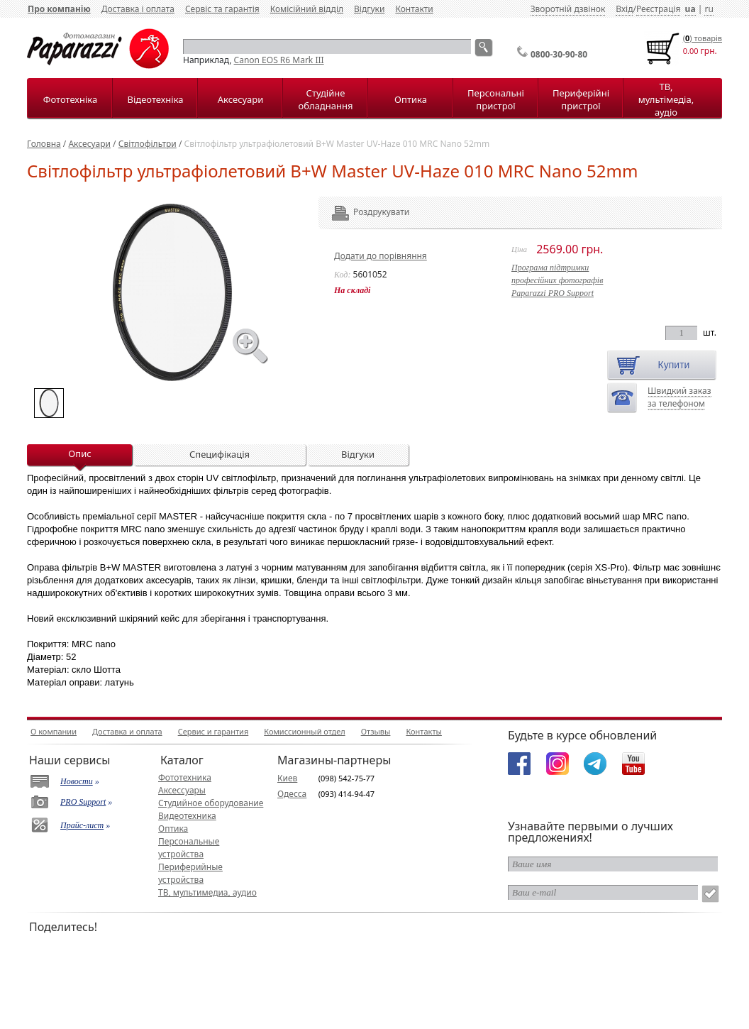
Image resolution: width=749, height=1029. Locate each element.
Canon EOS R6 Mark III (279, 60)
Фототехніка (70, 99)
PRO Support (83, 802)
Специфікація (219, 454)
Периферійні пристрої (581, 99)
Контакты (423, 731)
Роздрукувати (362, 212)
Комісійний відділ (306, 9)
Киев (287, 778)
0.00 (691, 50)
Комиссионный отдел (304, 731)
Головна (44, 144)
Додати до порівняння (380, 256)
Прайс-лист (82, 825)
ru (708, 9)
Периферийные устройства (190, 873)
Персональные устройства (188, 847)
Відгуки (369, 9)
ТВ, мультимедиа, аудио (207, 892)
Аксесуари (240, 99)
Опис (79, 453)
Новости (76, 781)
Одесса (291, 794)
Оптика (410, 99)
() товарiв (702, 38)
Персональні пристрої (495, 99)
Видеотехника (187, 816)
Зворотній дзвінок (568, 9)
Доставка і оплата (137, 9)
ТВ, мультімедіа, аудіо (666, 99)
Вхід (624, 9)
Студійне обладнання (326, 99)
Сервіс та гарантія (222, 9)
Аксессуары (182, 790)
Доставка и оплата (127, 731)
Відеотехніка (155, 99)
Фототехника (184, 777)
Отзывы (376, 731)
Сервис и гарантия (213, 731)
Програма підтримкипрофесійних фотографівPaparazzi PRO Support (557, 280)
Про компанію (59, 9)
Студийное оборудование (210, 803)
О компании (53, 731)
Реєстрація (658, 9)
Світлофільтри (147, 144)
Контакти (414, 9)
